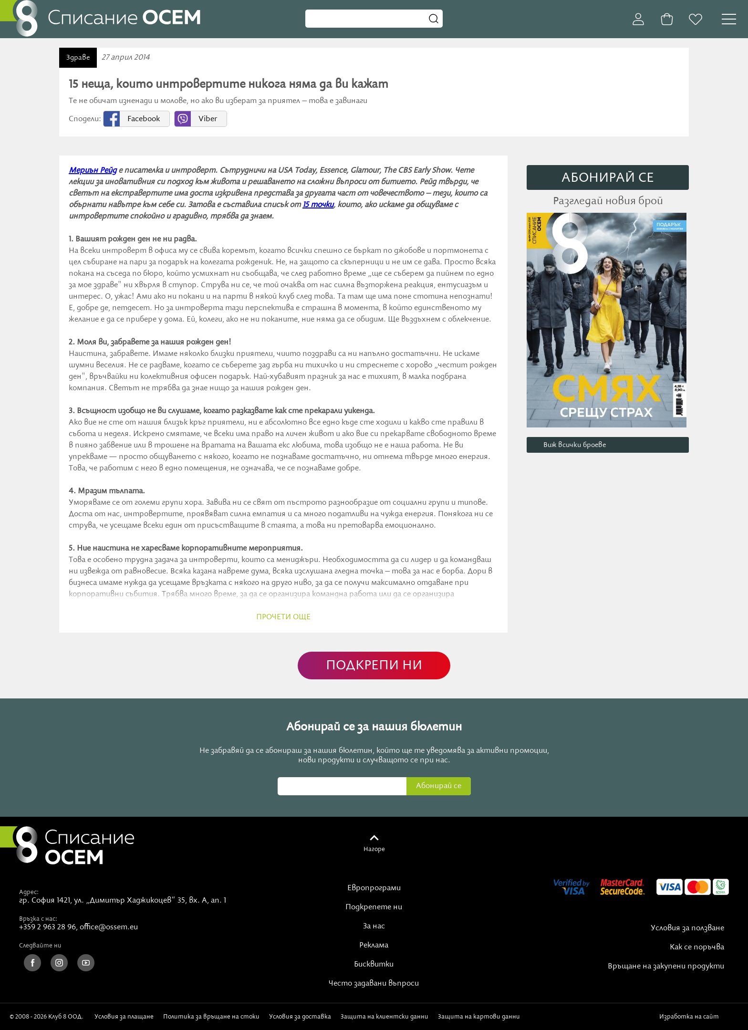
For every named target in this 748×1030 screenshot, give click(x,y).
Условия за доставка (300, 1016)
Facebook (143, 119)
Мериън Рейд (92, 171)
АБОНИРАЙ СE (607, 178)
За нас (374, 926)
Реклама (373, 945)
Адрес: (29, 892)
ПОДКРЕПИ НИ (374, 665)
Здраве (78, 57)
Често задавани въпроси (374, 983)
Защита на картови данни (479, 1016)
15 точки (317, 205)
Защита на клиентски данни (384, 1016)
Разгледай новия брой (608, 201)
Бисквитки (374, 964)
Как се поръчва (697, 947)
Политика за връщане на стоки (211, 1016)
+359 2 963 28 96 (47, 927)
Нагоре (374, 849)
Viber (207, 119)
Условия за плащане (124, 1016)
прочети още (283, 617)
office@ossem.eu (109, 927)
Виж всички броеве (574, 445)
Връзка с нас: (38, 919)
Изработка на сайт (698, 1016)
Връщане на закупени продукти (666, 966)
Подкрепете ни (373, 907)
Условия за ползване (687, 928)
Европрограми (374, 888)
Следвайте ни (40, 945)
